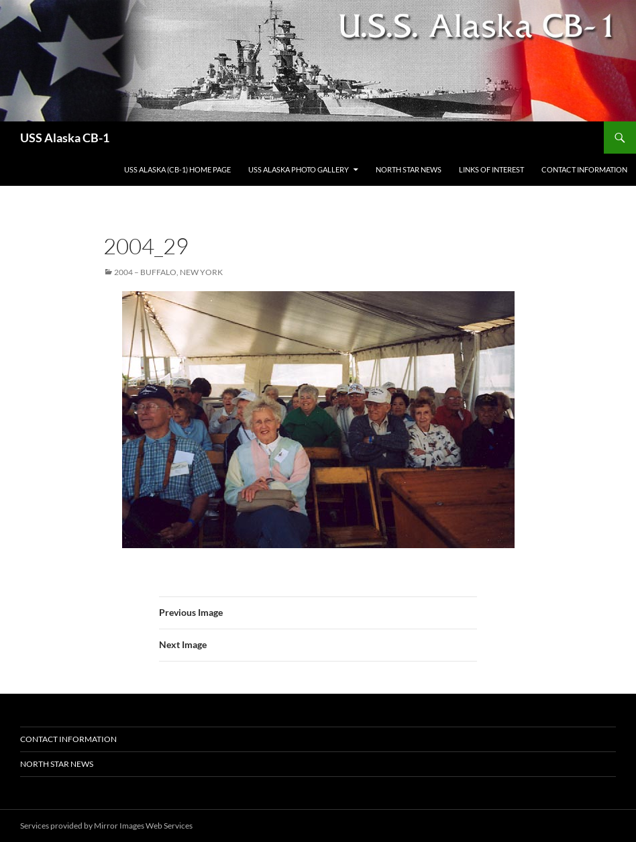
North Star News (408, 169)
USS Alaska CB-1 (64, 137)
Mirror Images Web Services (143, 826)
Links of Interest (491, 169)
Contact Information (584, 169)
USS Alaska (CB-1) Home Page (177, 169)
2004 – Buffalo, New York (168, 272)
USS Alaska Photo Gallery (298, 169)
